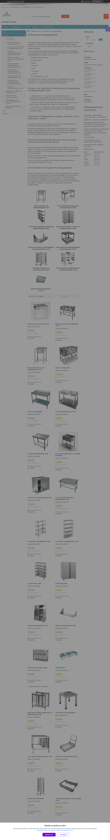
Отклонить (63, 834)
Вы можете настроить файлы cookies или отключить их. (54, 830)
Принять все (49, 834)
